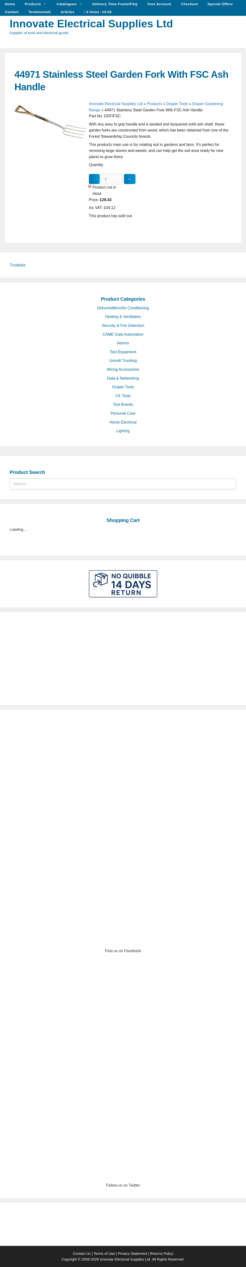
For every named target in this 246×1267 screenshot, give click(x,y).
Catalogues (71, 4)
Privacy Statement (132, 1253)
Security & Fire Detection (123, 325)
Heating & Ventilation (123, 317)
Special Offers (220, 4)
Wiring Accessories (123, 369)
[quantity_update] (112, 179)
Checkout (189, 4)
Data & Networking (123, 378)
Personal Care (123, 413)
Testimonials (39, 12)
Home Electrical (123, 422)
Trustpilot (17, 265)
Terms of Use (104, 1253)
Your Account (159, 4)
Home (10, 4)
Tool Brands (123, 404)
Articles (67, 12)
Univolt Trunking (123, 361)
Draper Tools (177, 104)
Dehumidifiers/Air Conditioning (123, 308)
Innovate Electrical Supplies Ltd (91, 24)
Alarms (123, 343)
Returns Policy (161, 1253)
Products (38, 4)
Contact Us (82, 1253)
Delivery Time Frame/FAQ (114, 4)
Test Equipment (123, 352)
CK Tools (123, 396)
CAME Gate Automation (123, 334)
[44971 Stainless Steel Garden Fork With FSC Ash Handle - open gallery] (50, 175)
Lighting (123, 431)
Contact (12, 12)
